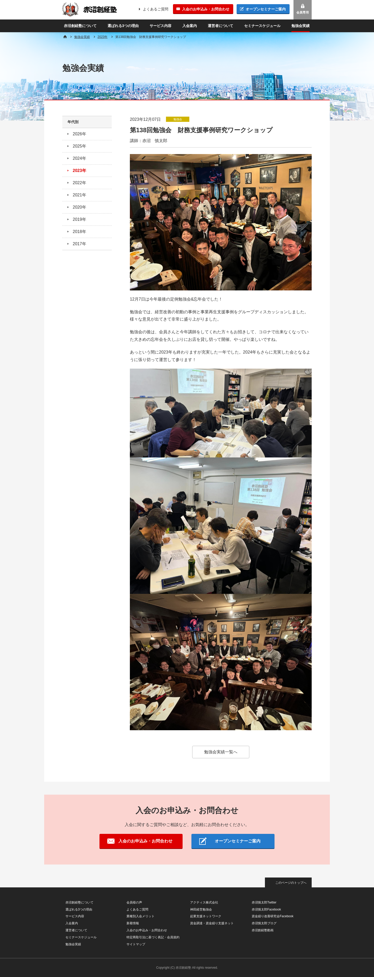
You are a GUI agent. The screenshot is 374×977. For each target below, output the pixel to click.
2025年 (79, 146)
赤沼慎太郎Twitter (264, 902)
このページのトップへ (290, 883)
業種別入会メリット (140, 916)
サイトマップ (135, 944)
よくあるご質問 (155, 9)
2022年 (79, 183)
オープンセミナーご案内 (266, 9)
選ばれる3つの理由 (123, 26)
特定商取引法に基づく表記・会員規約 (152, 937)
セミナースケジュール (262, 26)
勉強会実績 (300, 26)
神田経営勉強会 (201, 909)
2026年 (79, 134)
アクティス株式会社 (204, 902)
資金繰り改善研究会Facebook (272, 916)
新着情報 (132, 923)
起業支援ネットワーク (205, 916)
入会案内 (189, 26)
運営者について (220, 26)
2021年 (79, 195)
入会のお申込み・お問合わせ (205, 9)
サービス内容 (160, 26)
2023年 (103, 37)
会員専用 (302, 12)
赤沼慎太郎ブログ (264, 923)
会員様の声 (134, 902)
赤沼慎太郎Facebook (266, 909)
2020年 (79, 207)
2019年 (79, 219)
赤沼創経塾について (80, 26)
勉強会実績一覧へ (220, 752)
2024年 (79, 158)
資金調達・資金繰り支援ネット (212, 923)
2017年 (79, 244)
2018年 (79, 231)
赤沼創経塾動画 (262, 930)
